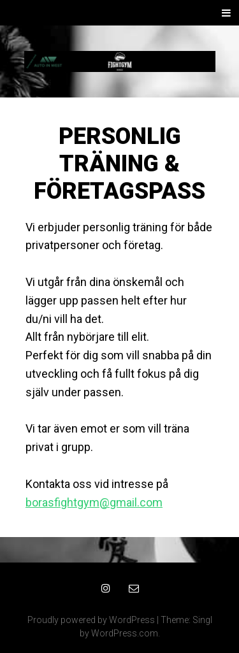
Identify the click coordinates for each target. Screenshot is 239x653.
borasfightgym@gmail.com (94, 502)
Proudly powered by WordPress (91, 620)
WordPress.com (124, 633)
